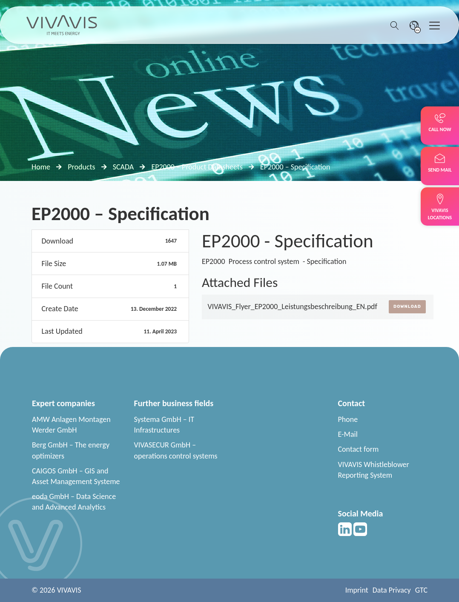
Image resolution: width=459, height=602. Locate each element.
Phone (348, 419)
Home (41, 167)
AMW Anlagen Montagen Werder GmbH (71, 425)
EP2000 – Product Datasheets (196, 167)
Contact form (358, 449)
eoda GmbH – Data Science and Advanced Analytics (74, 502)
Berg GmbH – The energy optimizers (70, 450)
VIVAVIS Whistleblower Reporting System (373, 470)
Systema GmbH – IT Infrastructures (164, 425)
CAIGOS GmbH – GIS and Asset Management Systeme (76, 476)
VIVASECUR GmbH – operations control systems (176, 450)
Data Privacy (392, 590)
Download (407, 306)
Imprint (356, 590)
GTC (421, 590)
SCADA (123, 167)
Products (81, 167)
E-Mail (348, 434)
